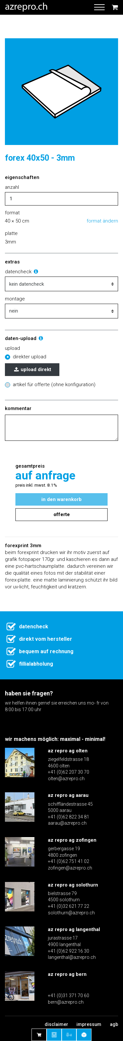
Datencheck (22, 272)
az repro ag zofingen (72, 840)
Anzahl (12, 187)
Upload (12, 348)
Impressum (88, 1024)
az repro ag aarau (68, 795)
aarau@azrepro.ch (67, 823)
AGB (114, 1024)
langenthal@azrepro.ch (72, 957)
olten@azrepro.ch (66, 778)
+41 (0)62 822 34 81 (68, 816)
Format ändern (102, 221)
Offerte (61, 514)
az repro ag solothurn (73, 885)
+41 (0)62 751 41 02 (68, 861)
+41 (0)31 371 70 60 (68, 995)
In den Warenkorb (61, 499)
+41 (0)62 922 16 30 (68, 951)
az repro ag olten (68, 751)
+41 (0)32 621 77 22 (68, 906)
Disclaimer (56, 1024)
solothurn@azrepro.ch (71, 912)
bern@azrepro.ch (66, 1002)
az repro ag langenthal (74, 929)
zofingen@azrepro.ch (70, 867)
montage (15, 299)
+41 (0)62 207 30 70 (68, 772)
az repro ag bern (67, 974)
